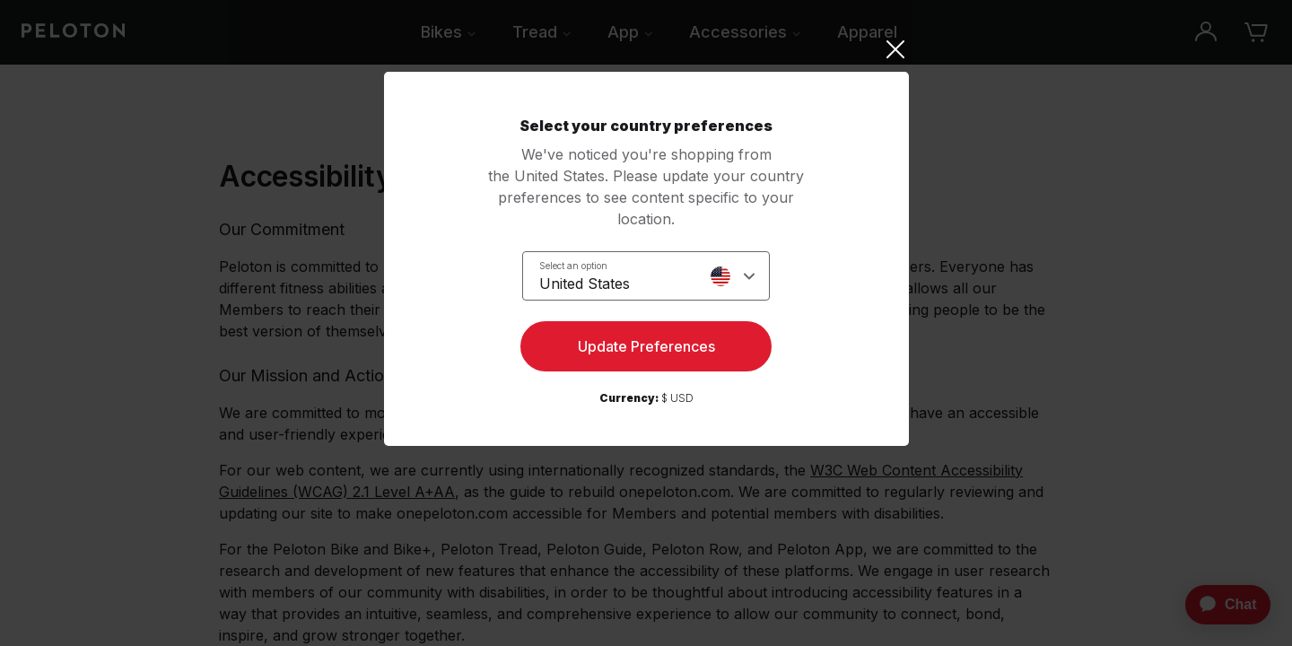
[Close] (646, 49)
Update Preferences (646, 346)
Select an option (573, 265)
